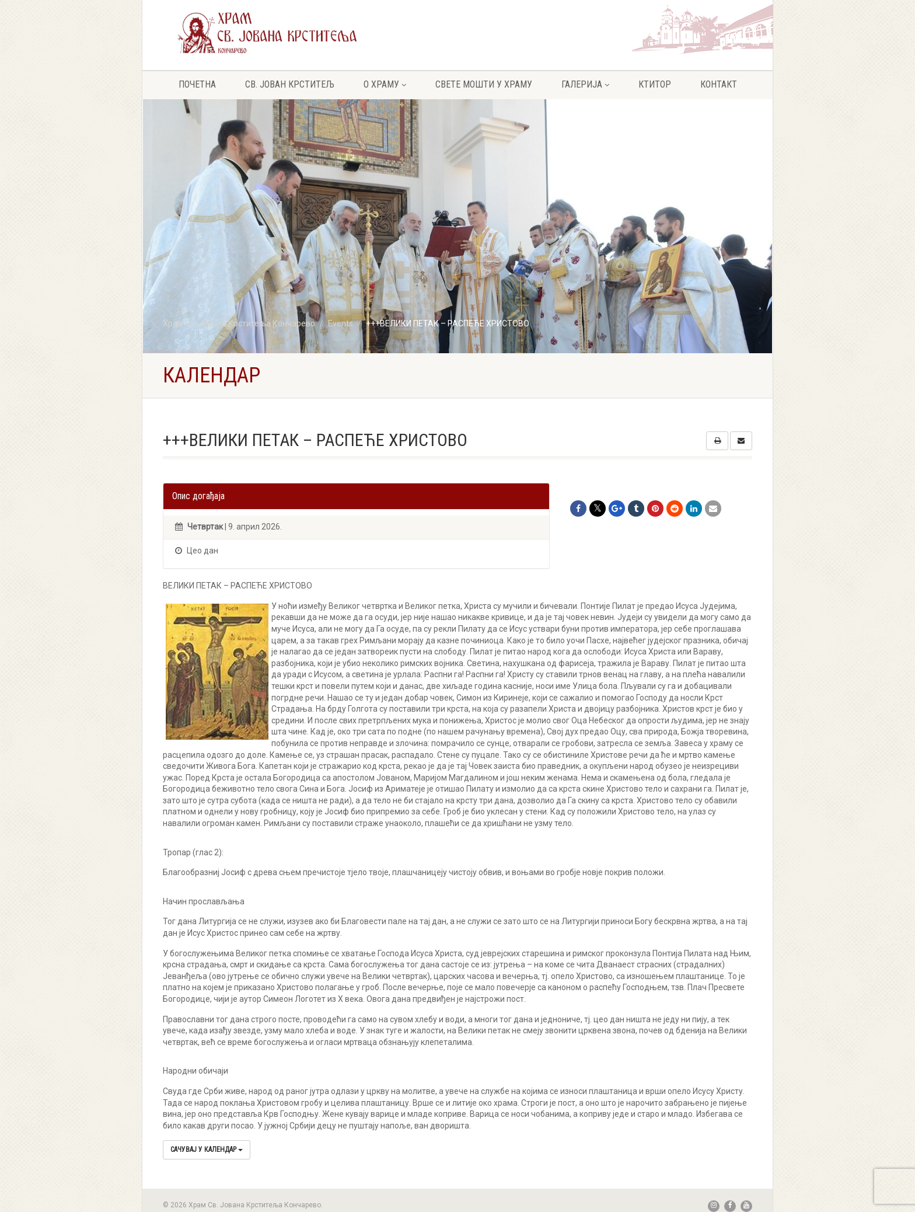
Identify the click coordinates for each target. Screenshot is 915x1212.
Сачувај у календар (206, 1149)
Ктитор (654, 84)
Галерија (585, 84)
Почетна (197, 84)
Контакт (718, 84)
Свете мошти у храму (483, 84)
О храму (385, 84)
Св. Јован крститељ (289, 84)
